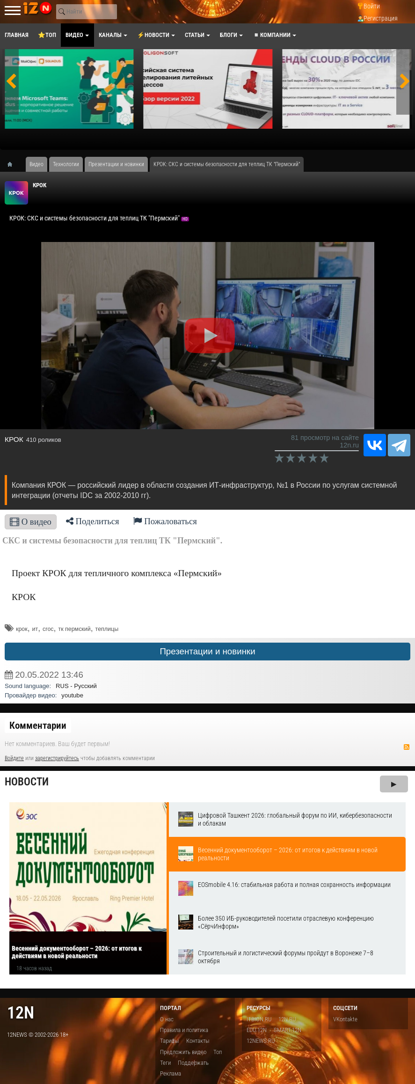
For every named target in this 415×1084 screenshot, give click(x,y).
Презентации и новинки (207, 651)
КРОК (39, 185)
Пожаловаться (165, 521)
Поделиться (92, 521)
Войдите (14, 758)
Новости (27, 782)
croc (48, 629)
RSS (406, 747)
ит (35, 629)
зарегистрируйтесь (57, 758)
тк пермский (74, 629)
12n (20, 1012)
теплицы (106, 629)
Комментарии (37, 725)
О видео (30, 522)
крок (22, 629)
